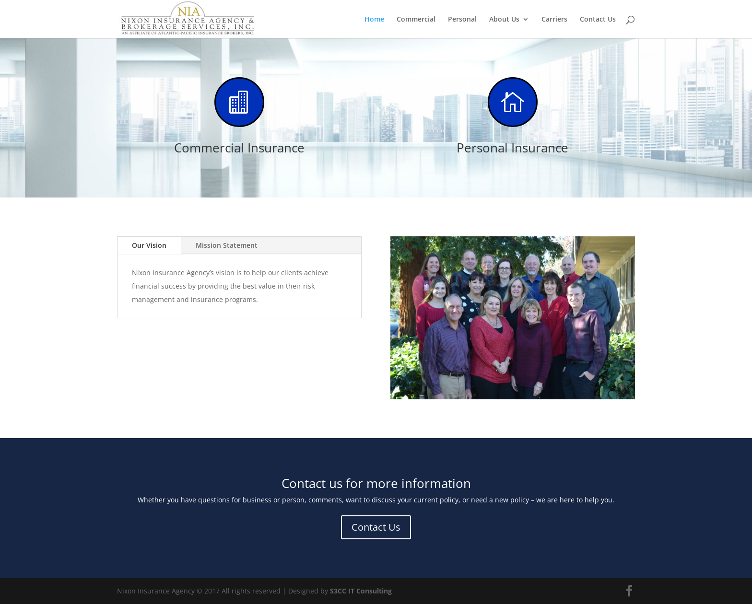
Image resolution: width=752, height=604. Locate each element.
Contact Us (598, 19)
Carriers (554, 19)
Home (374, 19)
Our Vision (149, 245)
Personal (462, 19)
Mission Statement (227, 245)
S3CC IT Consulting (361, 590)
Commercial (416, 19)
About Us (504, 19)
